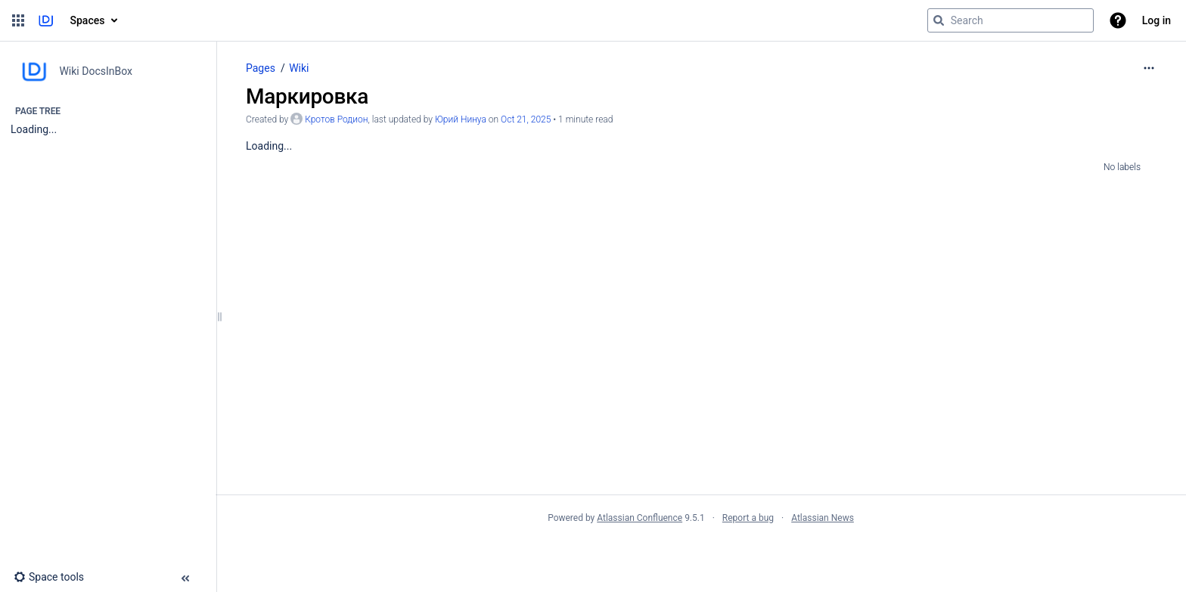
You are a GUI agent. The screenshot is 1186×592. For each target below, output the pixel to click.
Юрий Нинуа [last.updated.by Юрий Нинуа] (460, 119)
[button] (18, 20)
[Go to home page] (46, 20)
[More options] (1149, 68)
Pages (260, 68)
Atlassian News (822, 518)
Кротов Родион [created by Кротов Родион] (336, 119)
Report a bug (748, 518)
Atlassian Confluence (639, 518)
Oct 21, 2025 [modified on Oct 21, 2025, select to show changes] (526, 119)
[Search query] (1010, 20)
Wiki (299, 68)
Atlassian (701, 551)
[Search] (939, 20)
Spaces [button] (87, 20)
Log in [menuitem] (1156, 20)
